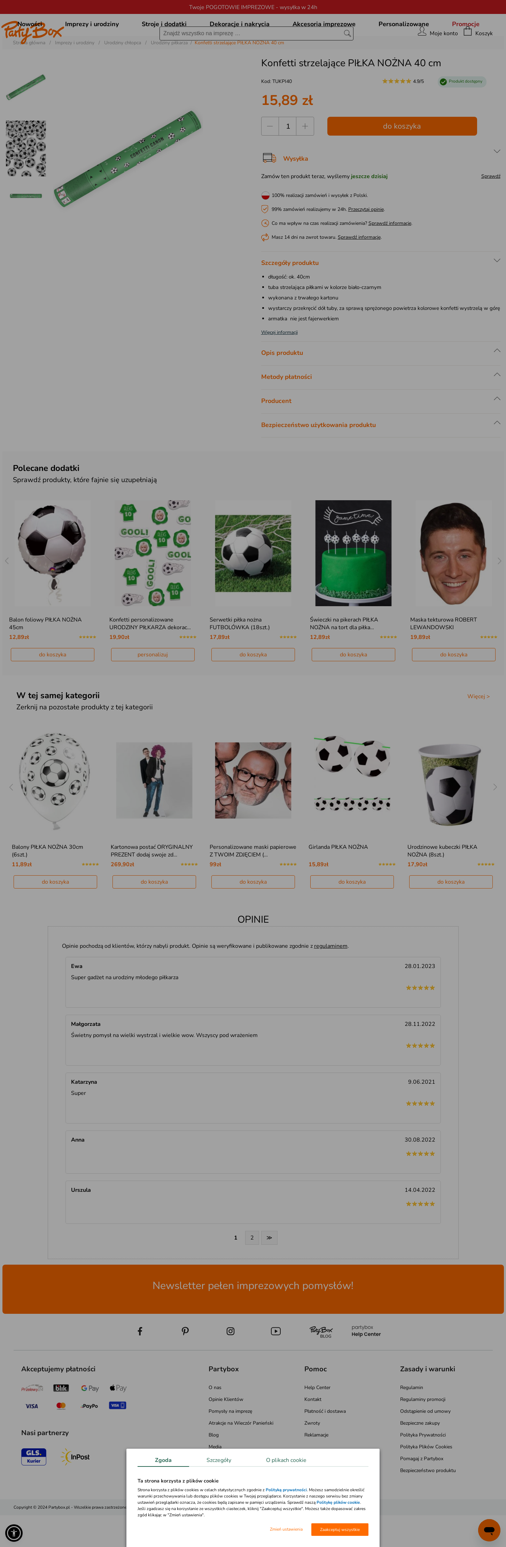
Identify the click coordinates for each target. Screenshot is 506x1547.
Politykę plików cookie (338, 1502)
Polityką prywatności (286, 1490)
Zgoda (163, 1460)
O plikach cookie (286, 1460)
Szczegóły (219, 1460)
